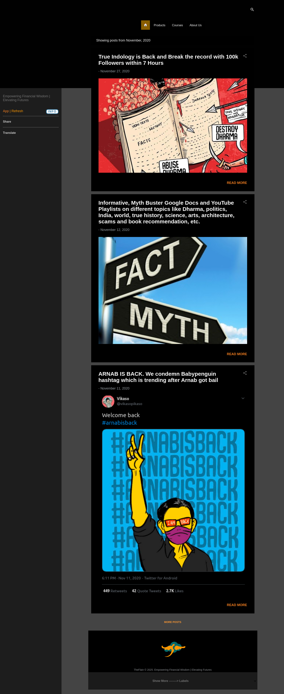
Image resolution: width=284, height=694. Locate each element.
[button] (245, 56)
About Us (196, 25)
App (6, 111)
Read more (237, 183)
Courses (177, 25)
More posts (172, 622)
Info (52, 111)
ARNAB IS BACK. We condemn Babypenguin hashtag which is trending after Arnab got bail (158, 377)
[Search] (252, 10)
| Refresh (16, 111)
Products (159, 25)
